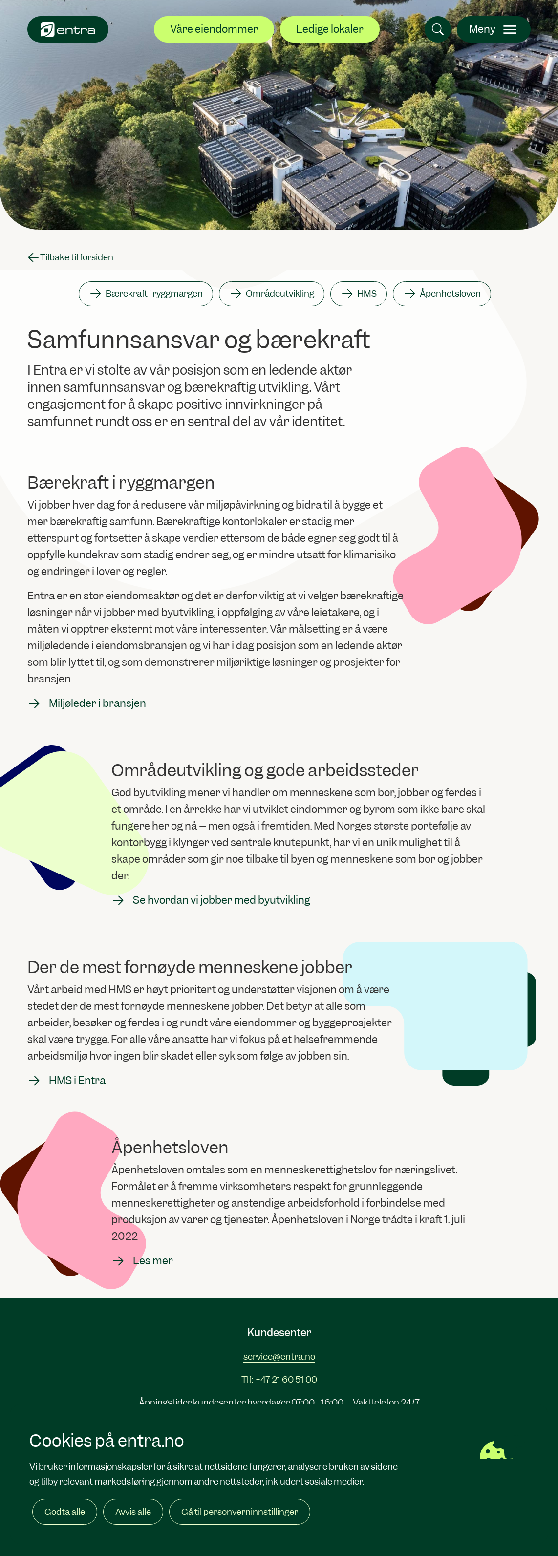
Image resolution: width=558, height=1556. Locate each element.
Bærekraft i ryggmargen (146, 293)
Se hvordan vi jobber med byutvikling (210, 900)
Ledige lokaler (330, 29)
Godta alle (64, 1511)
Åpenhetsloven (442, 293)
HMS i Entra (66, 1080)
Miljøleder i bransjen (86, 703)
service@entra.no (279, 1356)
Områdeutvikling (271, 293)
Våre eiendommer (214, 29)
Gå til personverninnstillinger (239, 1511)
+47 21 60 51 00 (286, 1379)
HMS (359, 293)
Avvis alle (133, 1511)
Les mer (142, 1261)
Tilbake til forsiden (70, 257)
